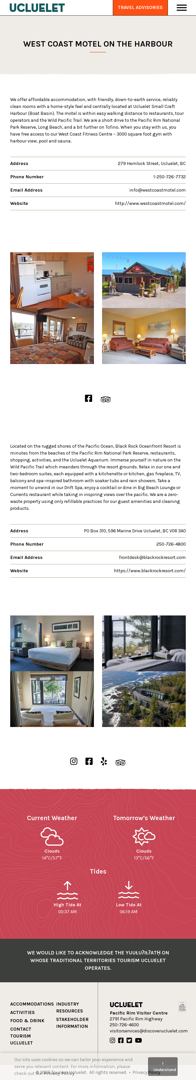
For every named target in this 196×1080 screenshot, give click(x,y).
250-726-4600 (124, 1025)
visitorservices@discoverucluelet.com (149, 1031)
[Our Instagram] (112, 1040)
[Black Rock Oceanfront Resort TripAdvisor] (120, 761)
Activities (22, 1012)
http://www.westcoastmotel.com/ (150, 203)
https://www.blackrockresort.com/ (150, 571)
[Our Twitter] (129, 1040)
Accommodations (32, 1004)
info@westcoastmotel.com (157, 190)
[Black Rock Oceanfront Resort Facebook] (89, 761)
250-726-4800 (171, 544)
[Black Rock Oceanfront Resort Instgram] (73, 761)
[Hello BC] (182, 1006)
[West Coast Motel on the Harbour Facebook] (88, 398)
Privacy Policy (59, 1073)
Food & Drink (27, 1020)
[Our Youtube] (138, 1040)
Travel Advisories (140, 7)
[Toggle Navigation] (182, 7)
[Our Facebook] (121, 1040)
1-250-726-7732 (169, 177)
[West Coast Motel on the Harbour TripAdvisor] (105, 398)
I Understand (164, 1066)
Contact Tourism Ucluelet (21, 1036)
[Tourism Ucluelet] (37, 7)
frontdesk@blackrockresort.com (152, 557)
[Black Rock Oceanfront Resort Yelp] (104, 761)
